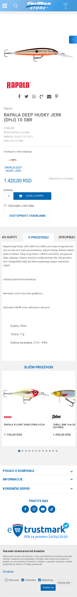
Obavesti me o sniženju (61, 178)
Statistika (30, 580)
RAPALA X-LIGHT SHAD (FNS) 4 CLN (24, 424)
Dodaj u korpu (35, 196)
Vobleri (9, 128)
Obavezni (14, 580)
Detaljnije (8, 571)
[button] (16, 5)
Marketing (47, 580)
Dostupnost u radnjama (27, 215)
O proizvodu (38, 237)
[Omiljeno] (66, 8)
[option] (38, 54)
